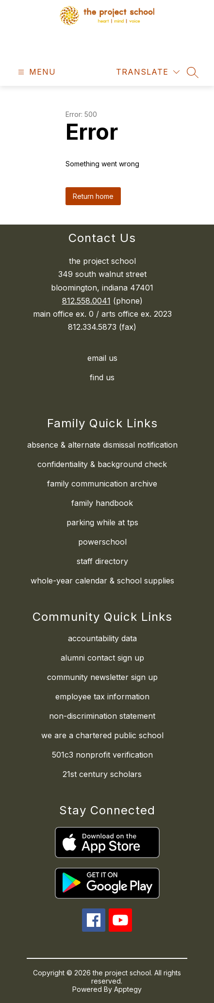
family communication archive (102, 483)
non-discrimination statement (102, 716)
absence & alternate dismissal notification (102, 445)
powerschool (102, 542)
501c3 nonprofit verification (102, 755)
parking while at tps (102, 522)
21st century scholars (102, 774)
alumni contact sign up (102, 658)
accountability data (102, 638)
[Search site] (192, 72)
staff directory (102, 561)
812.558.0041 (86, 301)
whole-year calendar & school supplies (102, 580)
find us (102, 377)
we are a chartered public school (102, 735)
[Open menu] (36, 72)
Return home (93, 196)
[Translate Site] (148, 72)
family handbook (102, 503)
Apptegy (128, 989)
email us (102, 358)
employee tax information (102, 696)
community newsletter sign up (102, 677)
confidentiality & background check (102, 464)
